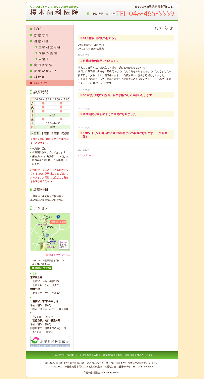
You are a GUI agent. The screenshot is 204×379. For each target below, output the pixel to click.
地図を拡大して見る (59, 255)
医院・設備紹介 (126, 355)
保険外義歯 (50, 53)
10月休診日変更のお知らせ (100, 38)
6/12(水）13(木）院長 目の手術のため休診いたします (117, 95)
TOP (50, 28)
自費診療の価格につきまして (101, 60)
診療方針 (50, 35)
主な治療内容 (50, 47)
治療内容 (50, 41)
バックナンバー (86, 155)
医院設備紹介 (50, 71)
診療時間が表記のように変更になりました (109, 114)
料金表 (50, 77)
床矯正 (50, 59)
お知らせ (50, 83)
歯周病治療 (50, 65)
